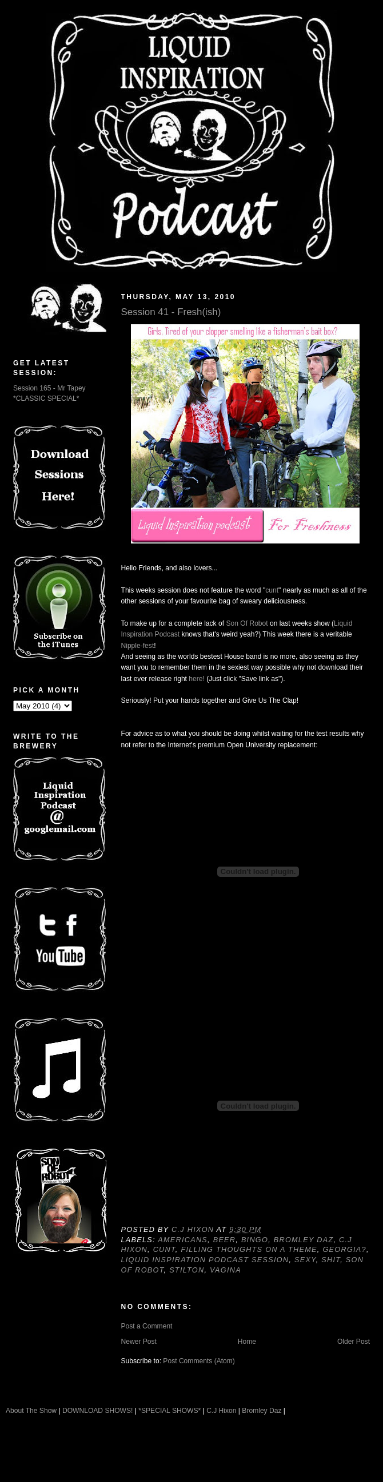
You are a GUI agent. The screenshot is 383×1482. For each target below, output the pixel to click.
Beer (224, 1240)
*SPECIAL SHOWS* (169, 1411)
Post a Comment (147, 1326)
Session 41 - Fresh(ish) (171, 312)
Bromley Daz (304, 1240)
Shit (330, 1260)
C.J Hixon (221, 1411)
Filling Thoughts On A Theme (249, 1250)
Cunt (164, 1250)
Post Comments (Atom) (199, 1361)
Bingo (254, 1240)
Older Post (353, 1342)
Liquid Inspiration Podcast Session (205, 1260)
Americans (183, 1240)
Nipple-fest (137, 646)
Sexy (305, 1260)
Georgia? (344, 1250)
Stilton (186, 1270)
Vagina (225, 1270)
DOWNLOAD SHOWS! (97, 1411)
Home (247, 1342)
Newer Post (139, 1342)
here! (197, 679)
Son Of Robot (247, 623)
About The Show (31, 1411)
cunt (271, 590)
